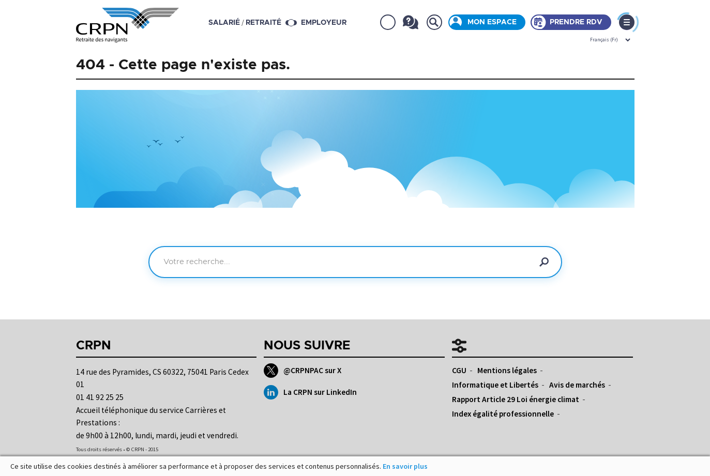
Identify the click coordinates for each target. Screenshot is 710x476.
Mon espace (492, 22)
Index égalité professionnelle (503, 414)
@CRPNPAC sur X (302, 370)
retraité (263, 22)
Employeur (323, 22)
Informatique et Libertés (495, 385)
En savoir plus (405, 466)
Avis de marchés (577, 385)
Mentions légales (507, 370)
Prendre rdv (576, 22)
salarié (224, 22)
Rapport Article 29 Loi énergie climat (515, 399)
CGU (459, 370)
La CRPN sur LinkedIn (310, 392)
